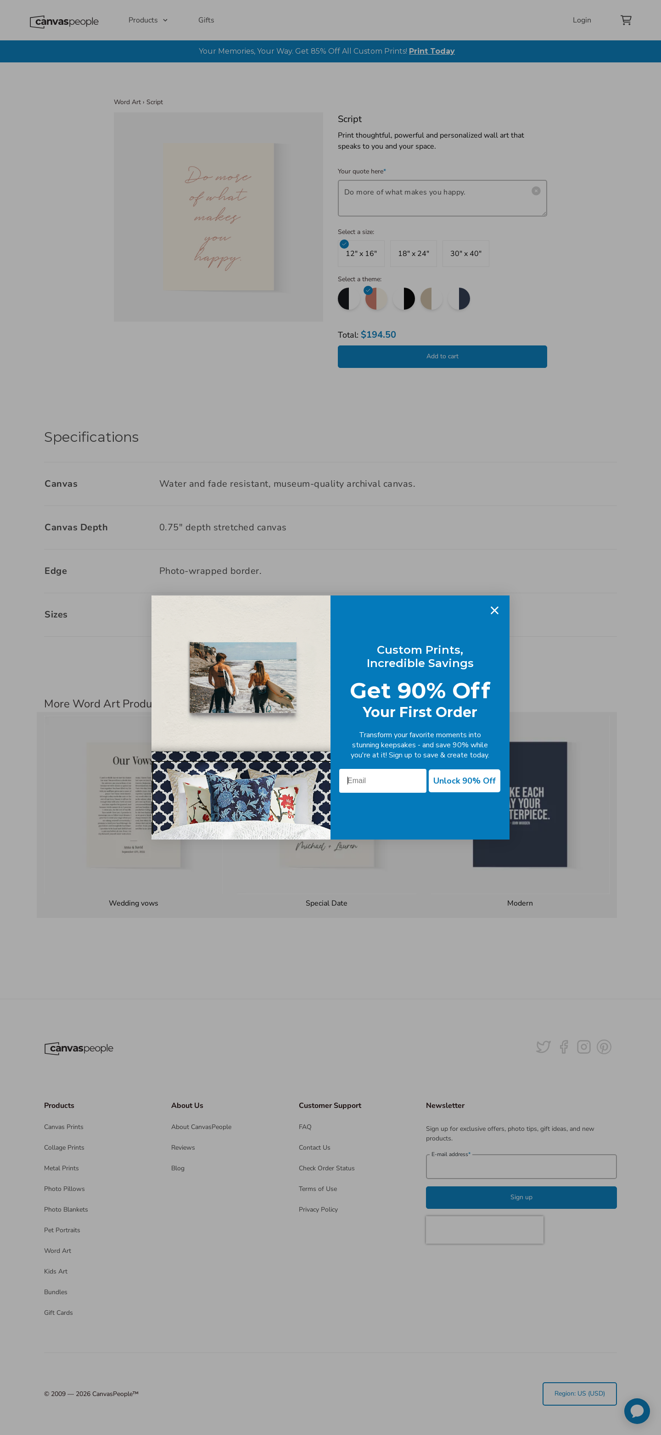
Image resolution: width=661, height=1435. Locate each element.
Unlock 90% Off (464, 780)
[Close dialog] (495, 610)
